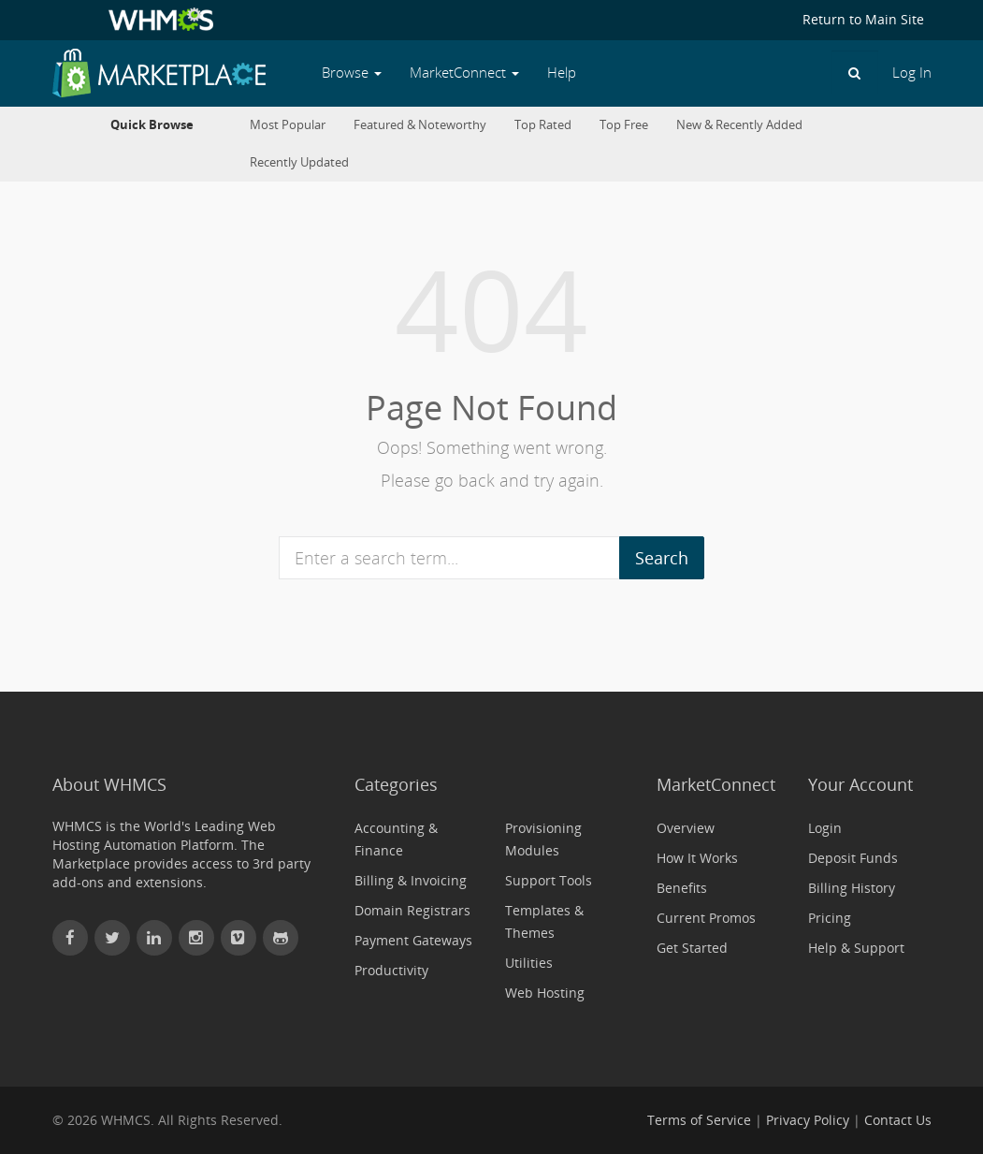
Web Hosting (545, 992)
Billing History (851, 888)
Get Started (692, 948)
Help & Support (856, 948)
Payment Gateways (413, 940)
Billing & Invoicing (410, 880)
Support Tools (548, 880)
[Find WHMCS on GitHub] (280, 938)
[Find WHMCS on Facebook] (70, 938)
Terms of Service (699, 1120)
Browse (352, 72)
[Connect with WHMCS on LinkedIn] (154, 938)
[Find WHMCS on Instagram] (196, 938)
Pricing (829, 918)
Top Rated (542, 125)
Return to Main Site (863, 19)
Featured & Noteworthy (420, 125)
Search (661, 558)
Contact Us (898, 1120)
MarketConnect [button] (464, 72)
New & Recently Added (739, 125)
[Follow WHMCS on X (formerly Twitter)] (112, 938)
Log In (912, 72)
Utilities (529, 962)
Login (825, 828)
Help (561, 72)
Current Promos (706, 918)
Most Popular (287, 125)
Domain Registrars (412, 910)
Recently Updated (299, 162)
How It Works (697, 858)
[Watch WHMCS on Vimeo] (238, 938)
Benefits (682, 888)
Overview (686, 828)
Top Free (624, 125)
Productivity (391, 970)
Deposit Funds (853, 858)
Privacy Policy (807, 1120)
